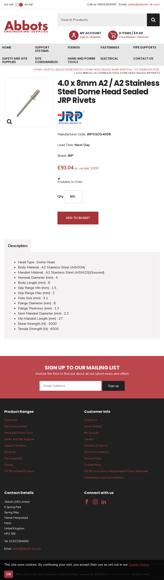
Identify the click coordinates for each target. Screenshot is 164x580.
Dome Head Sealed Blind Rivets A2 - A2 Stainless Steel (122, 69)
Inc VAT (8, 4)
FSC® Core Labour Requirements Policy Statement (116, 471)
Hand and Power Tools (81, 60)
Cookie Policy (92, 465)
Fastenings (110, 47)
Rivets (48, 69)
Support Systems (42, 49)
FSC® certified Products (19, 471)
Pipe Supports (144, 47)
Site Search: (57, 13)
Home (6, 47)
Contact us (143, 58)
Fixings (74, 47)
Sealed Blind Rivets (69, 69)
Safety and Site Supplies (14, 60)
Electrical (109, 58)
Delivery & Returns (96, 446)
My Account (91, 433)
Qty (60, 196)
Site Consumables (46, 60)
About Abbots (93, 426)
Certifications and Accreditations (104, 478)
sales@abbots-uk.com (144, 4)
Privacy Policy (93, 458)
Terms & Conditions (96, 452)
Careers (89, 439)
